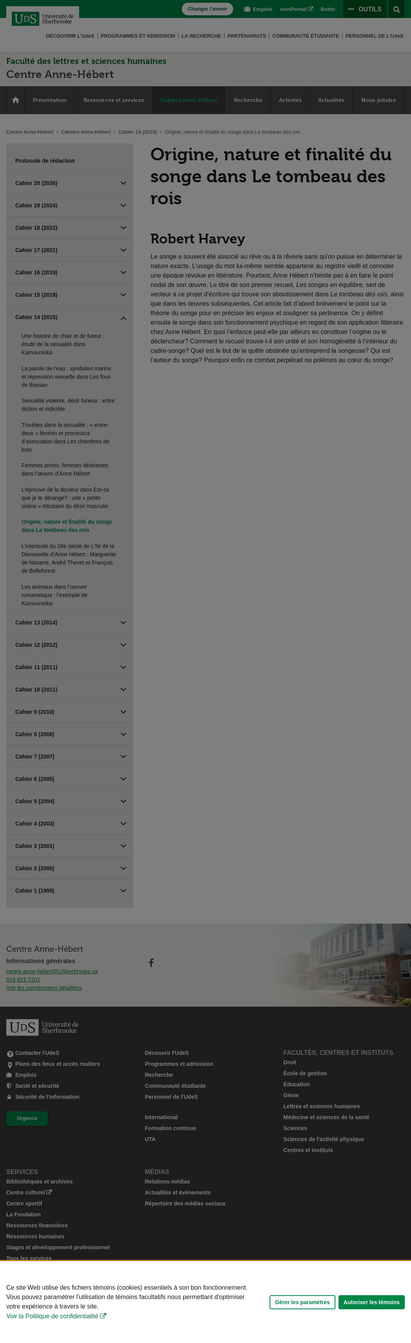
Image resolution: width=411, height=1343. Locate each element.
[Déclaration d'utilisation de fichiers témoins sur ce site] (205, 1302)
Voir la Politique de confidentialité (52, 1316)
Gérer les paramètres (302, 1302)
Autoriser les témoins (372, 1302)
